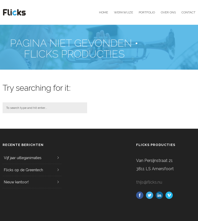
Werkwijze (123, 12)
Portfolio (147, 12)
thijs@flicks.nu (149, 182)
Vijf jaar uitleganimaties (23, 158)
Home (103, 12)
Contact (188, 12)
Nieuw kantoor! (16, 182)
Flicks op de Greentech (23, 170)
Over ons (168, 12)
